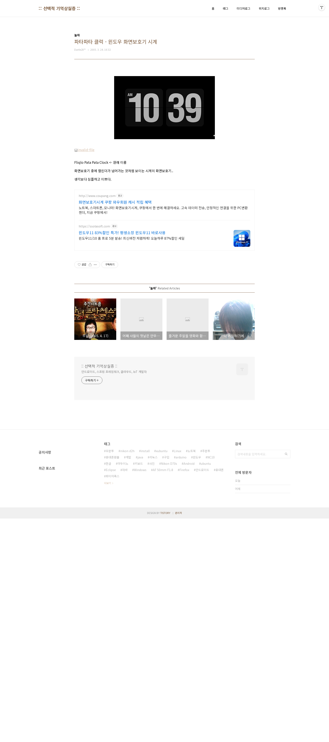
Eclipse (111, 587)
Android (189, 581)
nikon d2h (127, 568)
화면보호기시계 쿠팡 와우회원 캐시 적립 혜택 (115, 319)
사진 (152, 581)
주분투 (206, 568)
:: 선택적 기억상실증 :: (59, 8)
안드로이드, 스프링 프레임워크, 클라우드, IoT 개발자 (114, 489)
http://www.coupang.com (97, 313)
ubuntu (206, 581)
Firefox (184, 587)
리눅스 (153, 575)
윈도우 (197, 575)
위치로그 (264, 8)
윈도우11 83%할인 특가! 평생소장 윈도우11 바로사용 (122, 350)
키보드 (139, 581)
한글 (108, 581)
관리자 (178, 736)
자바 (125, 587)
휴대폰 (219, 587)
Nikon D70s (169, 581)
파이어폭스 (112, 594)
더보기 (107, 600)
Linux (177, 568)
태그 (225, 8)
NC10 (211, 575)
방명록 (282, 8)
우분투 (110, 568)
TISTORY (165, 736)
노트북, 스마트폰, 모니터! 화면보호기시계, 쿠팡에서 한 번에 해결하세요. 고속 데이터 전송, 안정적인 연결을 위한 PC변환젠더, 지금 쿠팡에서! (163, 327)
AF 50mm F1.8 (163, 587)
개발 (128, 575)
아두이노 (123, 581)
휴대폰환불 (112, 575)
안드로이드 (202, 587)
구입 (166, 575)
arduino (181, 575)
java (140, 575)
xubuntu (161, 568)
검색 (286, 572)
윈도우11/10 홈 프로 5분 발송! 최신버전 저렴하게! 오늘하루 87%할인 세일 (132, 355)
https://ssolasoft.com (94, 344)
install (145, 568)
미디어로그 (243, 8)
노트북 (192, 568)
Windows (140, 587)
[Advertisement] (164, 101)
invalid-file (84, 208)
